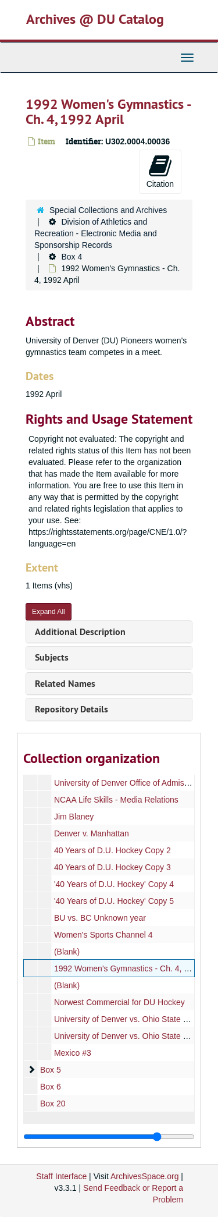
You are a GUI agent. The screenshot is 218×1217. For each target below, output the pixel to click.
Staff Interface (61, 1176)
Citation (160, 171)
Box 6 (50, 1086)
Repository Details (71, 709)
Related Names (65, 683)
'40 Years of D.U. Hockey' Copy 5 (114, 901)
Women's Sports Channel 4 (103, 934)
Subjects (52, 657)
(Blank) (67, 951)
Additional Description (80, 632)
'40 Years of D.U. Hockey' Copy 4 (114, 884)
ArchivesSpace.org (144, 1176)
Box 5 (50, 1069)
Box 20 (53, 1103)
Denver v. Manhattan (91, 833)
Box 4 (71, 256)
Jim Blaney (74, 816)
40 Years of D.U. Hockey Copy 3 (112, 867)
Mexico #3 (72, 1053)
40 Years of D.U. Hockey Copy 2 (112, 850)
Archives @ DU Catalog (95, 19)
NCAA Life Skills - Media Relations (116, 799)
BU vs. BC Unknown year (100, 917)
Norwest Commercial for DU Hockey (119, 1002)
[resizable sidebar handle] (109, 1136)
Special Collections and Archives (108, 210)
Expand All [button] (48, 612)
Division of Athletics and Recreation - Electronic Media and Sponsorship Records (95, 233)
